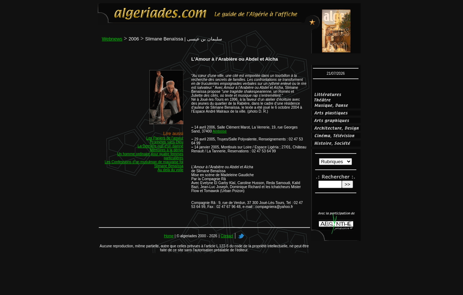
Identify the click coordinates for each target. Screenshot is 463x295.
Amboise (220, 131)
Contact (227, 236)
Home (169, 236)
